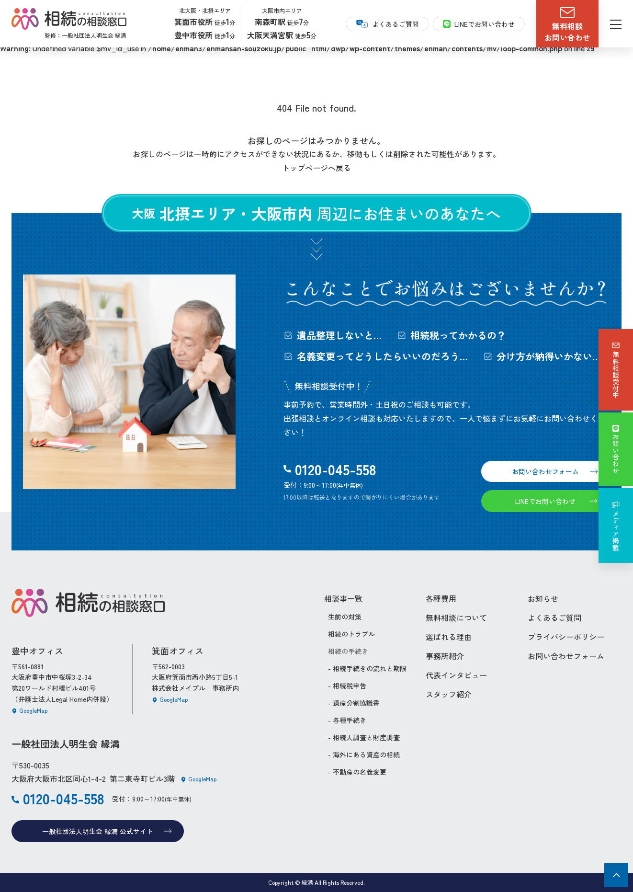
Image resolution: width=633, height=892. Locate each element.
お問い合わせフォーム (566, 656)
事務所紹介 (445, 656)
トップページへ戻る (316, 167)
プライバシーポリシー (566, 636)
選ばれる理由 (449, 636)
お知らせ (543, 598)
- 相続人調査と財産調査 (364, 737)
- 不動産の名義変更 (357, 772)
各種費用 (441, 598)
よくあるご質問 (554, 617)
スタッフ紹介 (449, 694)
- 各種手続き (347, 720)
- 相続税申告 (347, 685)
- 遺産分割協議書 (354, 703)
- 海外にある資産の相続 (364, 754)
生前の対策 (345, 616)
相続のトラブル (351, 634)
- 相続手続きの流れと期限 (367, 668)
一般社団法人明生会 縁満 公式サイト (107, 831)
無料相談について (456, 617)
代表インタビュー (456, 675)
